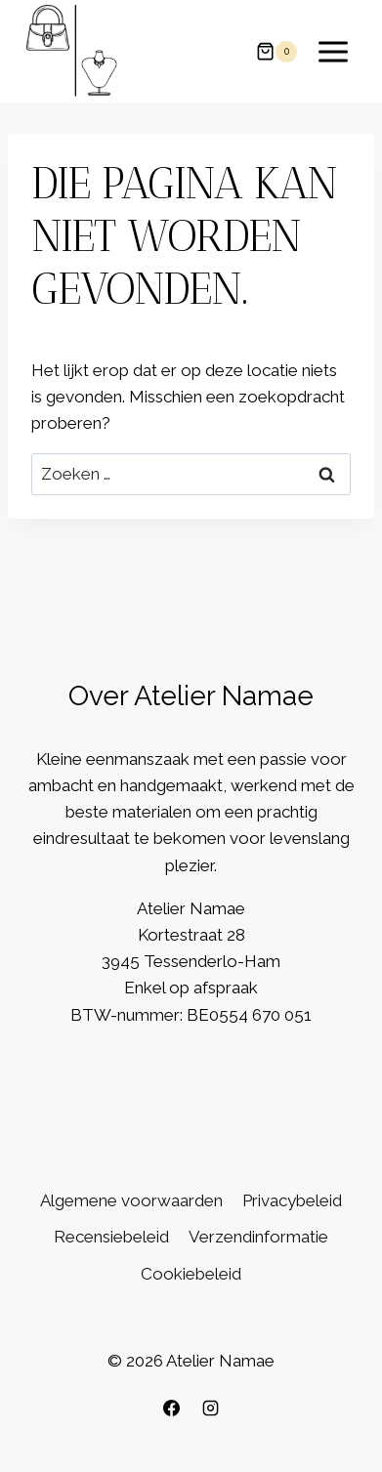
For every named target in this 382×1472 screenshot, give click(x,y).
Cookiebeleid (191, 1273)
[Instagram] (210, 1407)
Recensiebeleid (111, 1236)
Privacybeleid (292, 1200)
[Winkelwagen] (276, 52)
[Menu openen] (333, 51)
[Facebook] (172, 1407)
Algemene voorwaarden (131, 1200)
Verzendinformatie (258, 1236)
